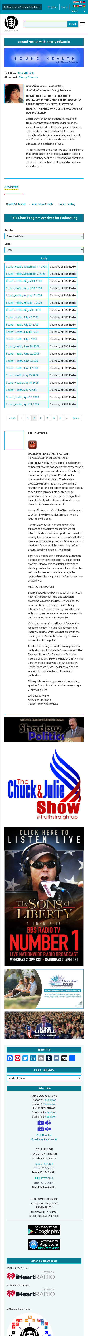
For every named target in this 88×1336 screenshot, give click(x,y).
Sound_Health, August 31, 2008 (24, 281)
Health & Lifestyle (16, 204)
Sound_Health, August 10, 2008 (24, 302)
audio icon (50, 1100)
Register (53, 7)
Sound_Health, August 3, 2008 (23, 310)
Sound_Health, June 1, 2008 (22, 368)
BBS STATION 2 (44, 1178)
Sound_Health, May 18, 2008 (22, 382)
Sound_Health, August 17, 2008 (24, 295)
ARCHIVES (11, 186)
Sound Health (26, 73)
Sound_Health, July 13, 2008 (22, 332)
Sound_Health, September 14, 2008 (26, 266)
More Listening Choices (44, 1139)
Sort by (8, 230)
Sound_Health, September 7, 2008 (25, 273)
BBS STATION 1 (44, 1163)
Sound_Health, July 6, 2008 (21, 339)
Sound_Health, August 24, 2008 (24, 288)
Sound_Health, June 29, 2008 (22, 346)
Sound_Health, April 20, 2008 (22, 397)
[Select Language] (78, 11)
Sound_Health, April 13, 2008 (22, 404)
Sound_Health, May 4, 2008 (21, 389)
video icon (50, 1112)
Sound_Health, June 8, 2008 (22, 360)
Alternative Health (42, 204)
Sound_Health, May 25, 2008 (22, 375)
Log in (64, 7)
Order (7, 243)
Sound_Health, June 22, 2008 (22, 353)
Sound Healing (67, 204)
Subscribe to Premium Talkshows (22, 7)
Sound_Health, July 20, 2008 (22, 324)
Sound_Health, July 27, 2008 (22, 317)
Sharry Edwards (28, 77)
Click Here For (44, 1135)
